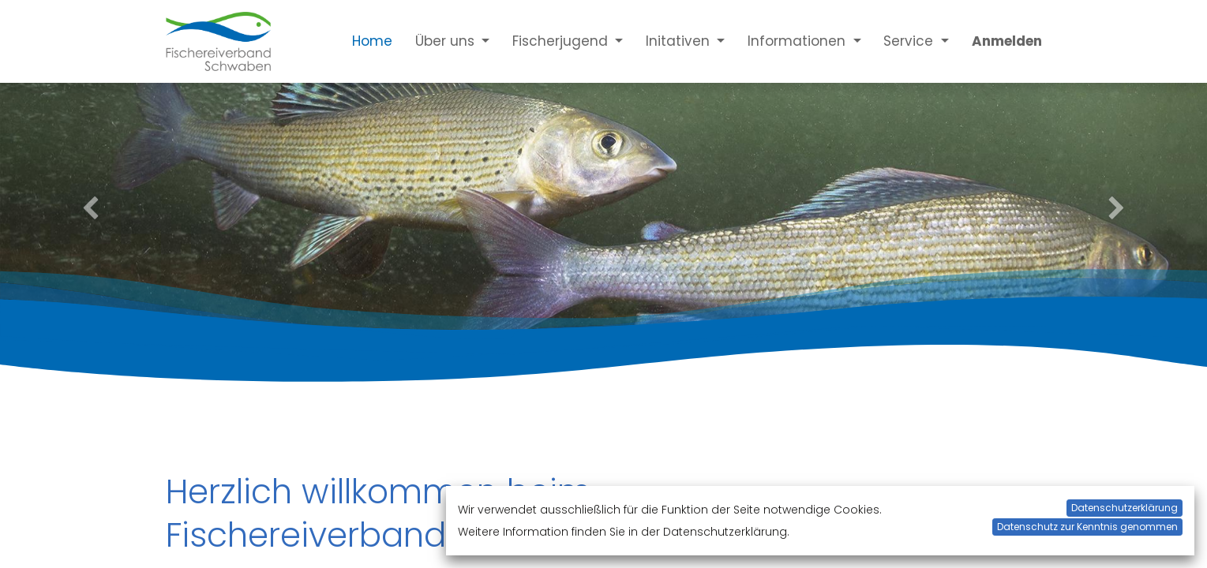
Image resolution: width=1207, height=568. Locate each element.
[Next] (1116, 208)
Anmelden (1007, 41)
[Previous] (90, 208)
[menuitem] (360, 41)
